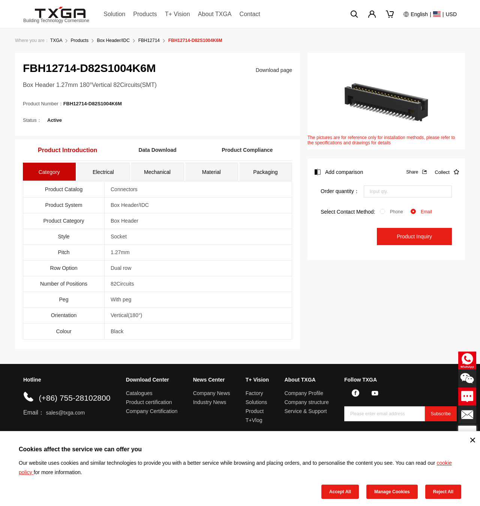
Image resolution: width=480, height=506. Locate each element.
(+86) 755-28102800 (74, 398)
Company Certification (152, 411)
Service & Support (305, 411)
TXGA (56, 40)
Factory (254, 393)
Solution (114, 14)
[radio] (391, 212)
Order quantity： (340, 191)
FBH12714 (149, 40)
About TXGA (215, 14)
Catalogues (139, 393)
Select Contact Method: (348, 212)
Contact (250, 14)
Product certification (149, 402)
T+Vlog (254, 420)
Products (145, 14)
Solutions (256, 402)
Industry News (209, 402)
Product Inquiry (414, 237)
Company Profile (303, 393)
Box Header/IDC (113, 40)
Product (255, 411)
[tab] (49, 172)
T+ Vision (177, 14)
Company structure (306, 402)
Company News (211, 393)
